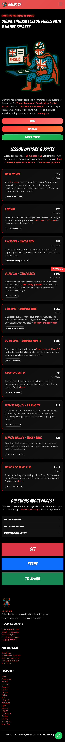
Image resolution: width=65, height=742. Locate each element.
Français (5, 687)
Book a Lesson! (32, 137)
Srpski (4, 705)
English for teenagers (10, 632)
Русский (5, 681)
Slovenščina (6, 713)
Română (5, 708)
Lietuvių (5, 718)
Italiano (5, 692)
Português (6, 703)
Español (5, 689)
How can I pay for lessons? (14, 526)
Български (6, 721)
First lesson (12, 174)
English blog (6, 653)
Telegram (32, 129)
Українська (6, 679)
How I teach (6, 663)
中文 (3, 697)
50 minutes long (34, 155)
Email (32, 121)
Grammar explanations (11, 658)
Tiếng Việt (6, 700)
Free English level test (10, 661)
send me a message (30, 509)
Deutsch (5, 684)
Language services (9, 640)
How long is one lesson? (13, 520)
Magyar (5, 711)
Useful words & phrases (11, 655)
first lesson (15, 182)
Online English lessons (10, 629)
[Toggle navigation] (60, 4)
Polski (4, 676)
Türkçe (4, 695)
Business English (8, 634)
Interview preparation (10, 637)
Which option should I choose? (15, 533)
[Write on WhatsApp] (58, 735)
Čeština (5, 716)
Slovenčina (6, 724)
